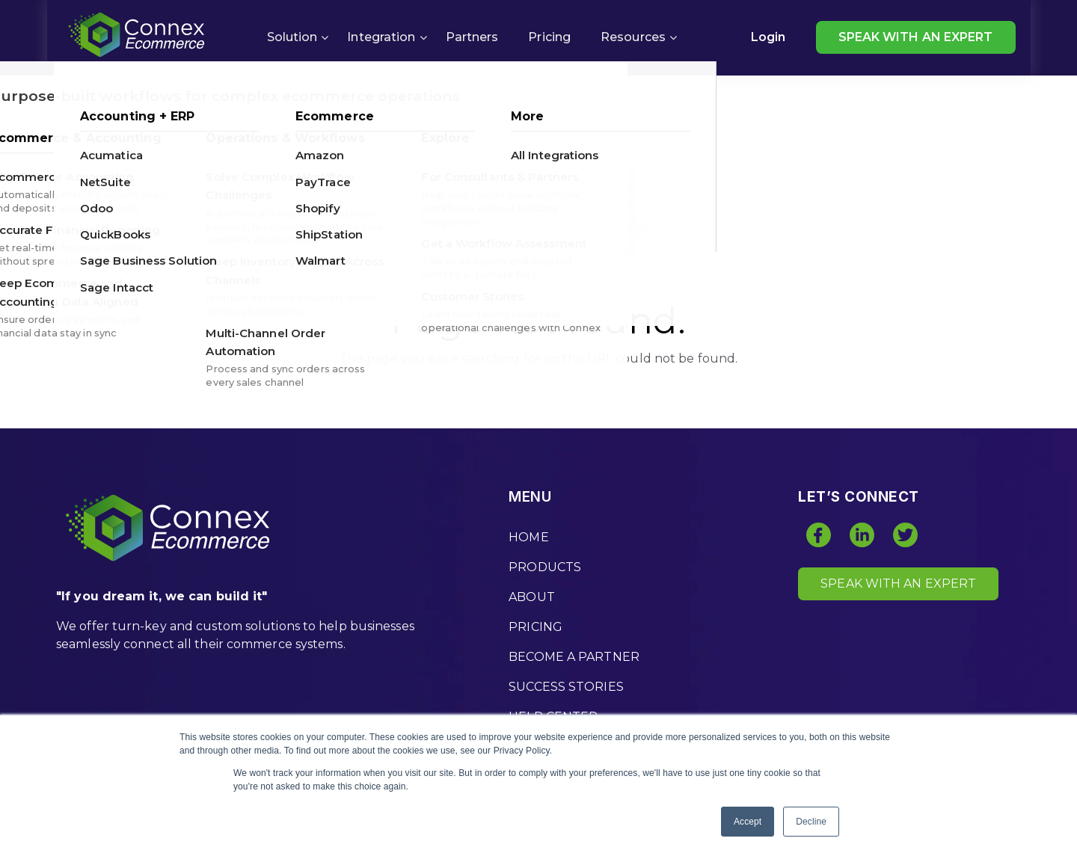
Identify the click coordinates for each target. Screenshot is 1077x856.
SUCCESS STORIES (566, 687)
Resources (633, 37)
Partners (472, 37)
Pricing (549, 37)
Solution (292, 37)
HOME (528, 537)
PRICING (535, 627)
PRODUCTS (545, 567)
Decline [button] (811, 821)
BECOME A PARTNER (574, 657)
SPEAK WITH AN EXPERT (915, 37)
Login (768, 37)
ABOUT (532, 597)
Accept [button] (747, 821)
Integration (381, 37)
